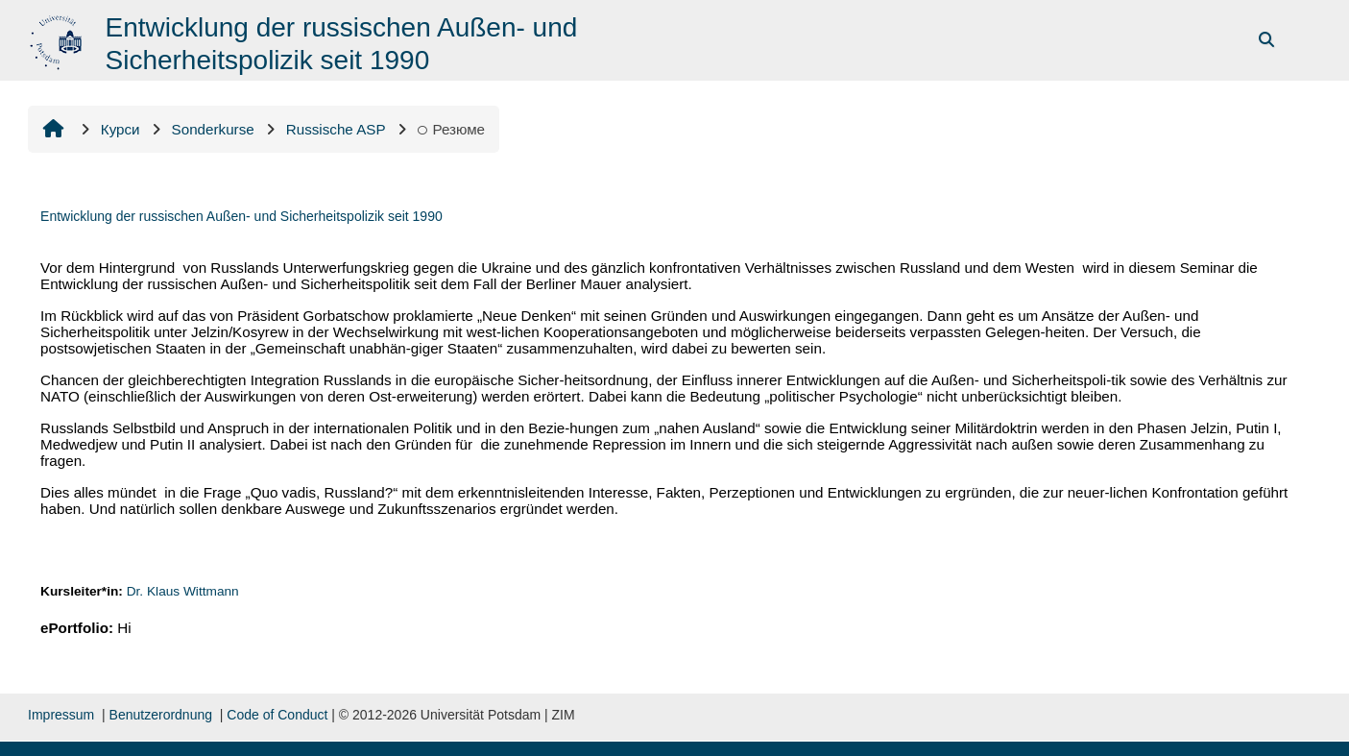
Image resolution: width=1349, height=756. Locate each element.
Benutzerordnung (160, 714)
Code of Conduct (277, 714)
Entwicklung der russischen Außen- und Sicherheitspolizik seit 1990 (241, 216)
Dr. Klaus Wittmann (183, 591)
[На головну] (58, 39)
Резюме (452, 129)
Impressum (61, 714)
